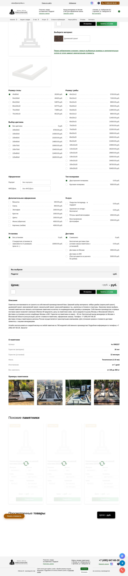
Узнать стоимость (14, 516)
